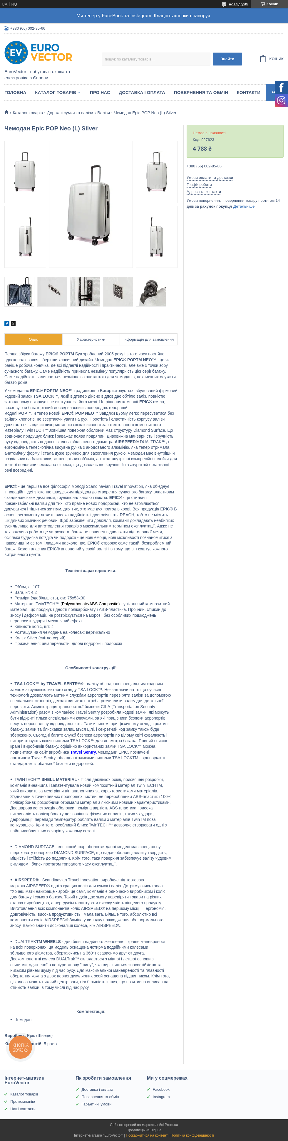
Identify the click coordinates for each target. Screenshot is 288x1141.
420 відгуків (238, 4)
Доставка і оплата (142, 92)
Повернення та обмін (201, 92)
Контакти (248, 92)
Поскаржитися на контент (147, 1135)
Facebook (161, 1089)
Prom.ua (171, 1125)
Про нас (100, 92)
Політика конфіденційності (192, 1135)
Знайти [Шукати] (227, 59)
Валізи (103, 112)
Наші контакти (23, 1109)
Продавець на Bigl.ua (144, 1130)
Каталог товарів (55, 92)
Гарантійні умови (97, 1104)
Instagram (161, 1097)
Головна (15, 92)
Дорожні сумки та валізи (70, 112)
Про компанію (22, 1101)
